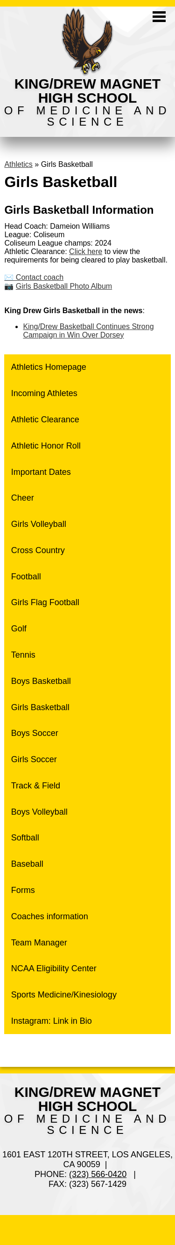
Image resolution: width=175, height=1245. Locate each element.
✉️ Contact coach (33, 277)
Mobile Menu (159, 16)
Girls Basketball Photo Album (64, 286)
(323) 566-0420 (97, 1174)
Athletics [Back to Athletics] (18, 164)
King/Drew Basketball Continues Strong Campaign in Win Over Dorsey (88, 330)
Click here (85, 251)
